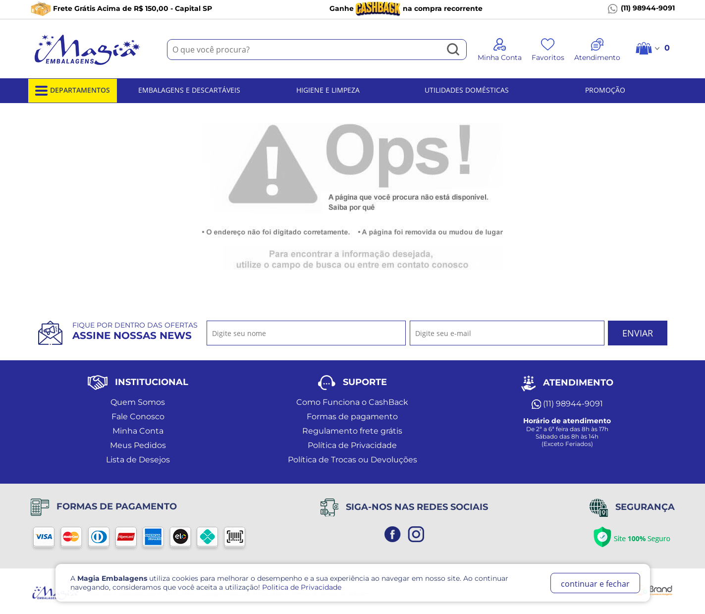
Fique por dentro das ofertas (135, 331)
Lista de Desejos (138, 459)
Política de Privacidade (352, 445)
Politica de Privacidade (301, 587)
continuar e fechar (595, 583)
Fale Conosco (137, 416)
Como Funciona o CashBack (352, 402)
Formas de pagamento (352, 416)
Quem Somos (137, 402)
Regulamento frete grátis (352, 431)
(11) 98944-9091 (641, 8)
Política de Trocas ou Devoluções (352, 459)
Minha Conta (137, 431)
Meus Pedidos (138, 445)
